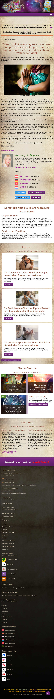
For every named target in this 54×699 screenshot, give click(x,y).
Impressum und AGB (8, 543)
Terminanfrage (36, 197)
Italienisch (5, 611)
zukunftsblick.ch (10, 630)
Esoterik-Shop (9, 646)
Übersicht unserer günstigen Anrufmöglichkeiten (16, 588)
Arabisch (4, 605)
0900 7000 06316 (25, 180)
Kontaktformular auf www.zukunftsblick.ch (14, 493)
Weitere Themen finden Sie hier (10, 360)
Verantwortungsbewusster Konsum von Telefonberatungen (19, 595)
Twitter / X (10, 669)
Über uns (4, 538)
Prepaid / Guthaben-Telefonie (36, 192)
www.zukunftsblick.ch (40, 462)
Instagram (9, 660)
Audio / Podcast (11, 574)
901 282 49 (22, 187)
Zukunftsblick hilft (12, 559)
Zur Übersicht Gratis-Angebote (38, 404)
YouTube (9, 674)
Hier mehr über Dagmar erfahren (25, 167)
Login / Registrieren (7, 503)
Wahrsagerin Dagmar (8, 526)
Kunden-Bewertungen (8, 532)
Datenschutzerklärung (8, 540)
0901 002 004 (23, 183)
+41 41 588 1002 (8, 479)
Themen (4, 529)
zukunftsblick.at (9, 636)
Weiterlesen (8, 284)
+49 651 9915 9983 (9, 482)
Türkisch (4, 622)
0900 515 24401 (24, 176)
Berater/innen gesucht (8, 513)
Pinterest (9, 664)
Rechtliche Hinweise (7, 150)
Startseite (4, 524)
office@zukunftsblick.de (11, 488)
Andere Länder (21, 192)
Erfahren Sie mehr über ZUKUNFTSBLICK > (9, 452)
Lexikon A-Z (10, 564)
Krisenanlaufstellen (12, 569)
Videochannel (11, 578)
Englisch (4, 608)
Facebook (9, 655)
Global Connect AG (24, 689)
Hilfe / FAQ (5, 535)
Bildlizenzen (5, 549)
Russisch (4, 614)
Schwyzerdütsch (6, 616)
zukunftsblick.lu (9, 640)
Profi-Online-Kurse (7, 516)
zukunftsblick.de (10, 633)
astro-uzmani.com (10, 643)
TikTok (8, 679)
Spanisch (4, 619)
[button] (50, 14)
